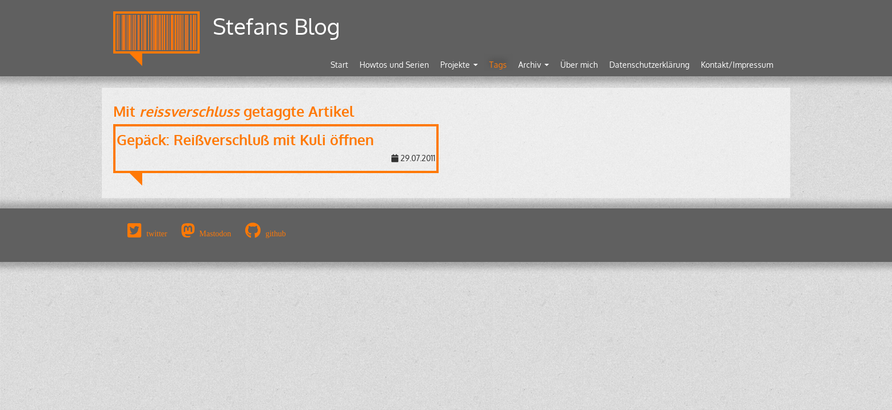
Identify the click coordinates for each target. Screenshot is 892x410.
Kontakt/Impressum (737, 64)
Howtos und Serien (394, 64)
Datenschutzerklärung (649, 64)
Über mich (579, 64)
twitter (156, 233)
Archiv (533, 64)
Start (339, 64)
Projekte (459, 64)
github (276, 233)
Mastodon (215, 233)
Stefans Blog (276, 26)
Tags (498, 64)
